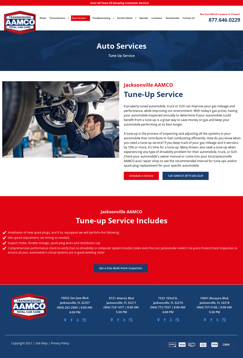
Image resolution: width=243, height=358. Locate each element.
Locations (156, 18)
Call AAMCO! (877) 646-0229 (185, 175)
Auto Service (80, 18)
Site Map (42, 343)
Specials (143, 18)
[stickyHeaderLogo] (18, 18)
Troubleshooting (103, 18)
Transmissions (59, 18)
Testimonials (172, 18)
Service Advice (126, 18)
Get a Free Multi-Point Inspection (120, 268)
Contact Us (189, 18)
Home (43, 18)
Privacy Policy (60, 343)
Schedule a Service (141, 175)
